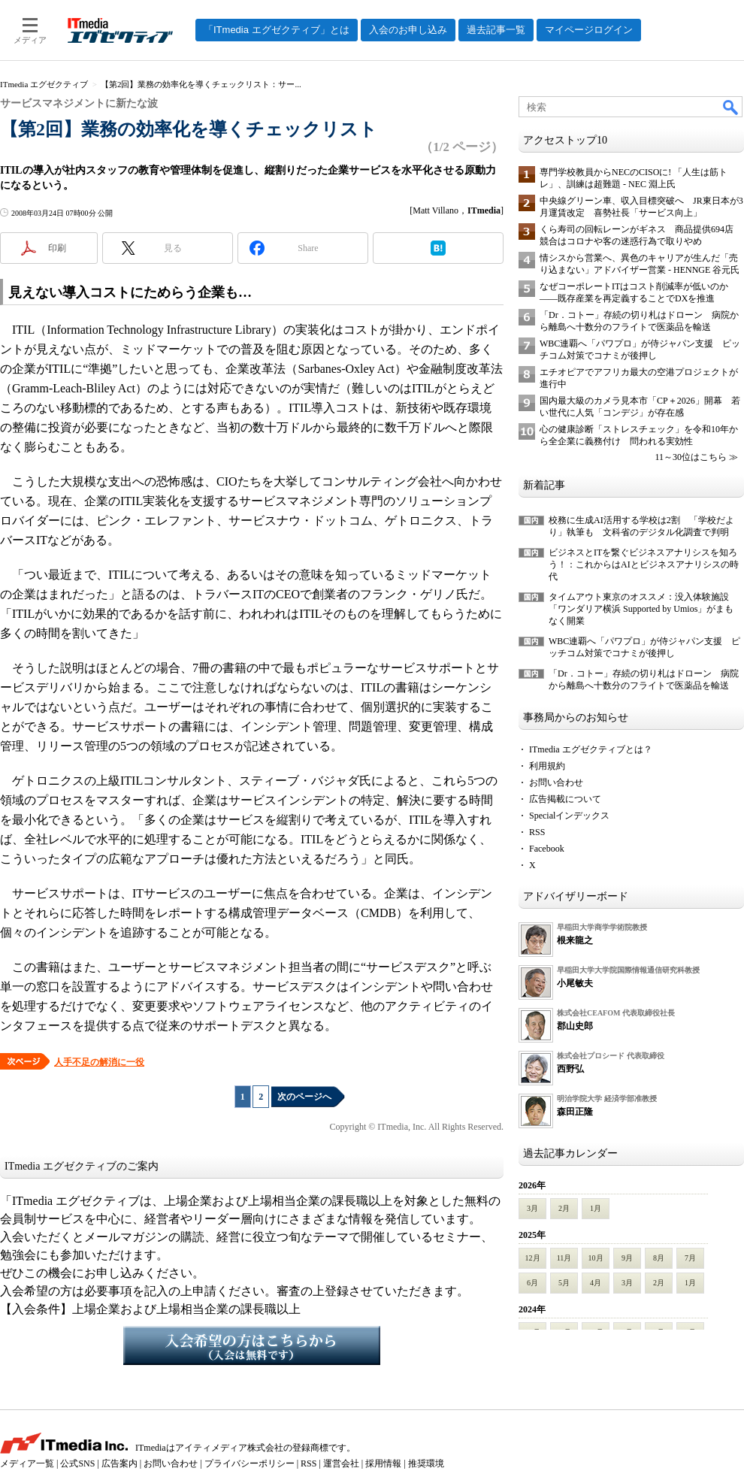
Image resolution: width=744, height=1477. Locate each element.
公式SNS (77, 1463)
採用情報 (383, 1463)
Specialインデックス (569, 815)
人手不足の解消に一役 (99, 1062)
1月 (595, 1208)
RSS (537, 832)
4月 (595, 1283)
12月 (532, 1258)
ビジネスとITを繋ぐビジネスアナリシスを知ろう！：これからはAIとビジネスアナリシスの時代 (644, 564)
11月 (564, 1258)
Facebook (546, 848)
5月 (564, 1283)
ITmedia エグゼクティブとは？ (590, 749)
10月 (595, 1258)
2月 (564, 1208)
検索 (731, 106)
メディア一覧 (27, 1463)
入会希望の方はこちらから (251, 1345)
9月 (627, 1258)
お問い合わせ (556, 782)
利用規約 (547, 766)
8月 (658, 1258)
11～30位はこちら (691, 457)
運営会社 (341, 1463)
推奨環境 (426, 1463)
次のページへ (304, 1096)
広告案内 (119, 1463)
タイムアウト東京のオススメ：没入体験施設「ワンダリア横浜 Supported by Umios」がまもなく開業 (641, 609)
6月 (532, 1283)
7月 (690, 1258)
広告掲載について (565, 799)
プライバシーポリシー (249, 1463)
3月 (532, 1208)
